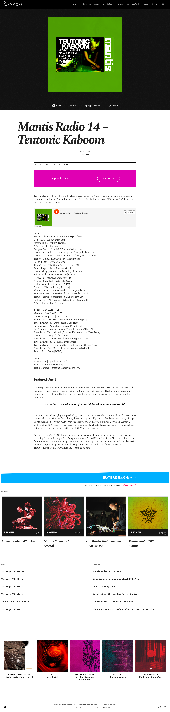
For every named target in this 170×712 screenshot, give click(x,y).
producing (71, 415)
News (145, 4)
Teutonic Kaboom (95, 388)
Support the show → (85, 178)
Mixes (120, 4)
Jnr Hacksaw (99, 199)
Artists (76, 4)
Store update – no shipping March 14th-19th (116, 579)
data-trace (89, 486)
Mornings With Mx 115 (12, 579)
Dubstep (43, 165)
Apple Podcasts (92, 106)
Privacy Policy (93, 707)
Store (96, 4)
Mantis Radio (108, 4)
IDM (66, 165)
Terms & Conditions (109, 707)
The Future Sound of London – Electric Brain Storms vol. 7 (124, 609)
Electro (49, 165)
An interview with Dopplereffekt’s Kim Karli (116, 594)
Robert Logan (71, 199)
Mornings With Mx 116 (12, 571)
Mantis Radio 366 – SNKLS (15, 601)
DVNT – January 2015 (104, 586)
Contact (154, 4)
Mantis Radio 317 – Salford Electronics (113, 601)
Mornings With (133, 4)
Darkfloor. (86, 154)
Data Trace (99, 425)
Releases (87, 4)
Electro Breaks (58, 165)
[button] (163, 4)
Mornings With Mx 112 (12, 609)
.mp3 (73, 106)
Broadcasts (129, 486)
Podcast (113, 106)
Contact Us (80, 707)
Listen (56, 105)
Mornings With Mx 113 (12, 594)
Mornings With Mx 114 (12, 586)
